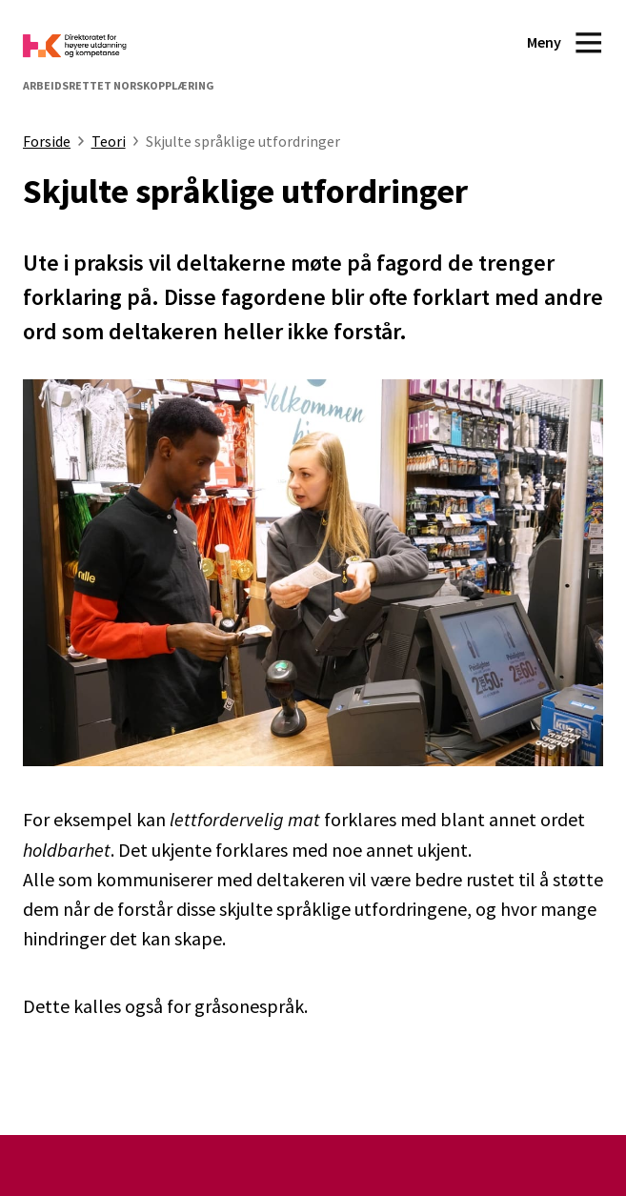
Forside (47, 141)
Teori (108, 141)
